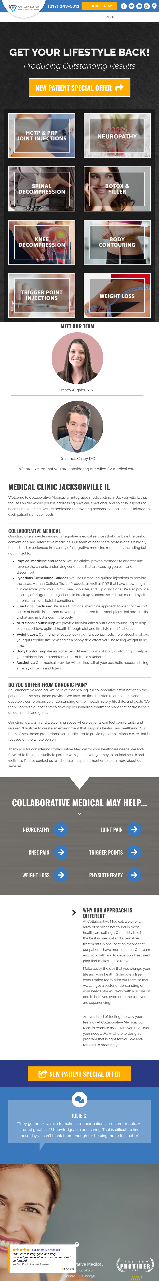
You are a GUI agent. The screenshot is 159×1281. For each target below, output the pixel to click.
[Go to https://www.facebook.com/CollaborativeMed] (124, 7)
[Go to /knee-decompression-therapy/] (36, 852)
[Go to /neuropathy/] (36, 829)
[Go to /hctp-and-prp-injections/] (111, 829)
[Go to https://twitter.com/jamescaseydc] (131, 7)
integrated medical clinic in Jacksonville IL (105, 497)
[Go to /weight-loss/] (36, 875)
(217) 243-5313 (63, 6)
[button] (79, 1073)
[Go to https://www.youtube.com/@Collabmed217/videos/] (139, 7)
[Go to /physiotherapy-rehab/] (111, 875)
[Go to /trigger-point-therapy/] (111, 852)
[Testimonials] (79, 1121)
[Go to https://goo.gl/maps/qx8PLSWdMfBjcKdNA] (154, 6)
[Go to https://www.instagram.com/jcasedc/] (147, 7)
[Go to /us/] (77, 358)
